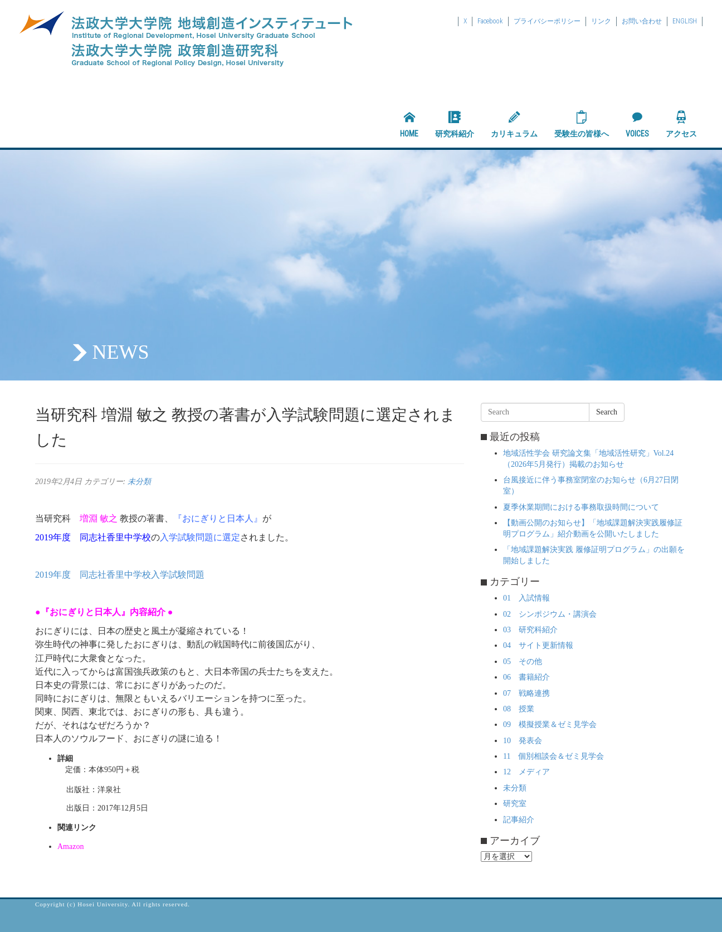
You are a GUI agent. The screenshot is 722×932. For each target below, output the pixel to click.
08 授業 (518, 709)
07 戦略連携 (526, 693)
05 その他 (522, 661)
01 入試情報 (526, 598)
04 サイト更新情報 (538, 645)
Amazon (70, 846)
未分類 (139, 481)
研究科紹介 (454, 124)
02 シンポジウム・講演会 (550, 614)
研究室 (514, 803)
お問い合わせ (642, 21)
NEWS (120, 352)
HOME (409, 124)
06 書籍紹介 (526, 677)
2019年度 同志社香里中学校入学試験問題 (119, 574)
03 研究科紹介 (530, 630)
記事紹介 (518, 820)
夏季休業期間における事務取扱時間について (581, 507)
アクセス (681, 124)
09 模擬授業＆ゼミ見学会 (550, 724)
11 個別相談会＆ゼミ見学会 (553, 756)
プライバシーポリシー (547, 21)
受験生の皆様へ (581, 124)
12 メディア (526, 772)
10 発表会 (522, 740)
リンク (601, 21)
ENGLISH (684, 21)
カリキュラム (514, 124)
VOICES (637, 124)
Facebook (490, 21)
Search (606, 412)
